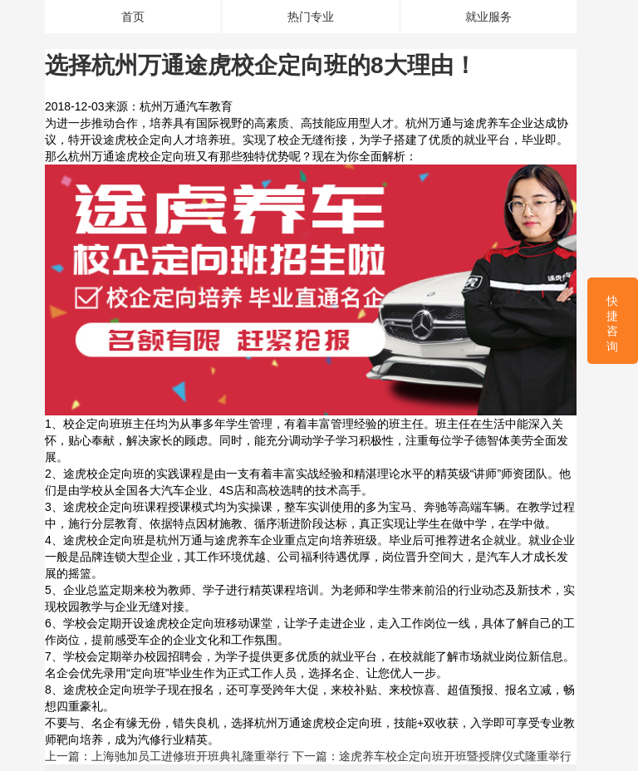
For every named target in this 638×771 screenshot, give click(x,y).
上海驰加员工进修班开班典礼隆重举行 (190, 756)
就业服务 (488, 16)
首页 (133, 16)
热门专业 (310, 16)
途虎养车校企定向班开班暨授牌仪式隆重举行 (455, 756)
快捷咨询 (612, 323)
